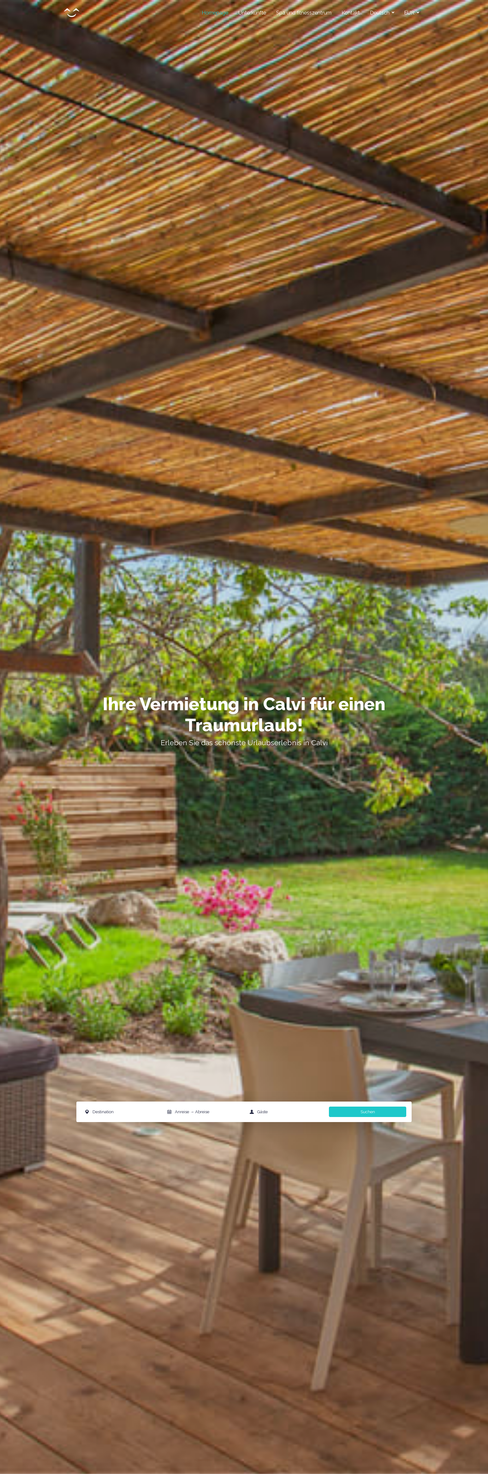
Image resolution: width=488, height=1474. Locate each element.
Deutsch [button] (380, 12)
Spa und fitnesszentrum (303, 12)
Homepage (215, 12)
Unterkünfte (252, 12)
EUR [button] (410, 12)
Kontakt (351, 12)
